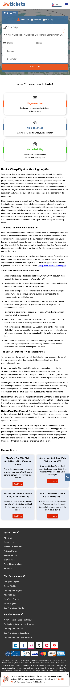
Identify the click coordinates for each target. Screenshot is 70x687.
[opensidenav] (66, 4)
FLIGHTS (10, 13)
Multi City (48, 20)
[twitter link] (39, 645)
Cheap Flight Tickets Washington (52, 265)
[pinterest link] (46, 645)
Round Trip (23, 20)
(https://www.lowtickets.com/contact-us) (51, 671)
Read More (18, 484)
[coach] (35, 59)
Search (35, 67)
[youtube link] (54, 645)
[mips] (4, 42)
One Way (36, 20)
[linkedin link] (16, 645)
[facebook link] (23, 645)
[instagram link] (31, 645)
